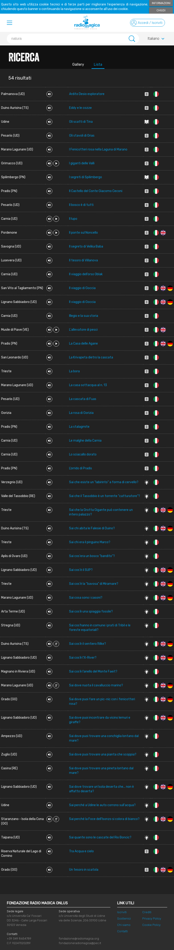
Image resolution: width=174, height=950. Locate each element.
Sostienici (124, 918)
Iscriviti (122, 912)
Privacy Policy (151, 918)
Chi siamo (123, 925)
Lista (98, 64)
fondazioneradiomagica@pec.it (80, 943)
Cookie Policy (151, 925)
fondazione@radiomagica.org (79, 938)
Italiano (157, 39)
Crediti (146, 912)
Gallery (78, 64)
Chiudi (161, 10)
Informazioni (161, 3)
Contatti (122, 931)
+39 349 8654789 (19, 938)
